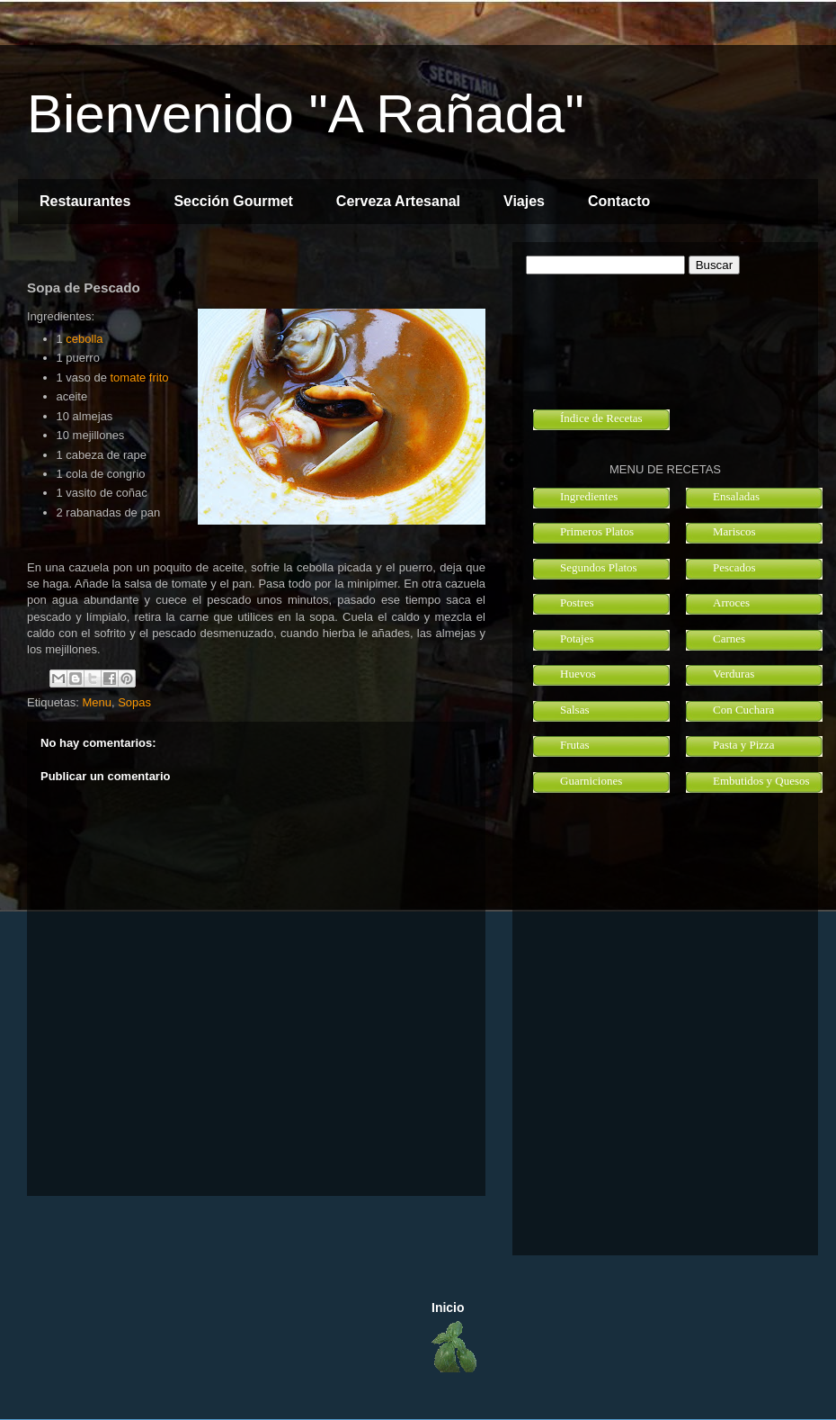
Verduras (733, 673)
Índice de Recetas (601, 418)
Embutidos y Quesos (761, 780)
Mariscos (734, 531)
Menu (96, 702)
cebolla (84, 339)
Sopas (134, 702)
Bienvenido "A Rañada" (305, 114)
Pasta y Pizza (744, 744)
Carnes (729, 638)
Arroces (731, 602)
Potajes (577, 638)
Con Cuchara (743, 709)
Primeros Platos (597, 531)
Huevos (578, 673)
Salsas (575, 709)
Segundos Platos (598, 567)
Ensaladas (736, 496)
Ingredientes (589, 496)
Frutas (575, 744)
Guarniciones (591, 780)
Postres (577, 602)
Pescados (734, 567)
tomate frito (140, 377)
